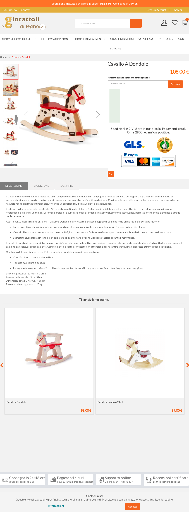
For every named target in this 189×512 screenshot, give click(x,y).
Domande (67, 185)
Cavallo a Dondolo (16, 402)
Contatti (26, 9)
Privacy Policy (11, 484)
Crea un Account (156, 9)
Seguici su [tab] (42, 455)
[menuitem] (117, 48)
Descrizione (13, 185)
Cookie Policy (11, 490)
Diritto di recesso (13, 474)
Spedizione (41, 185)
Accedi (178, 9)
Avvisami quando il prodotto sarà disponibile (129, 77)
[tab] (14, 185)
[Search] (136, 23)
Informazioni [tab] (13, 455)
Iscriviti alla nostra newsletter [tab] (112, 457)
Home (3, 57)
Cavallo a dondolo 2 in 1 (110, 402)
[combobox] (103, 23)
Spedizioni (9, 463)
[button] (26, 114)
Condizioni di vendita (15, 468)
